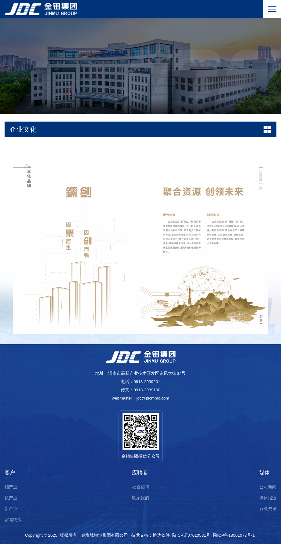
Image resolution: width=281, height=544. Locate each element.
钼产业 (11, 487)
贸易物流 (13, 519)
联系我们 (140, 498)
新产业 (11, 508)
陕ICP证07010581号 (191, 535)
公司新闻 (267, 487)
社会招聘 (140, 487)
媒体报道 (267, 498)
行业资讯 (267, 508)
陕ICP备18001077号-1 (234, 535)
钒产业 (11, 498)
